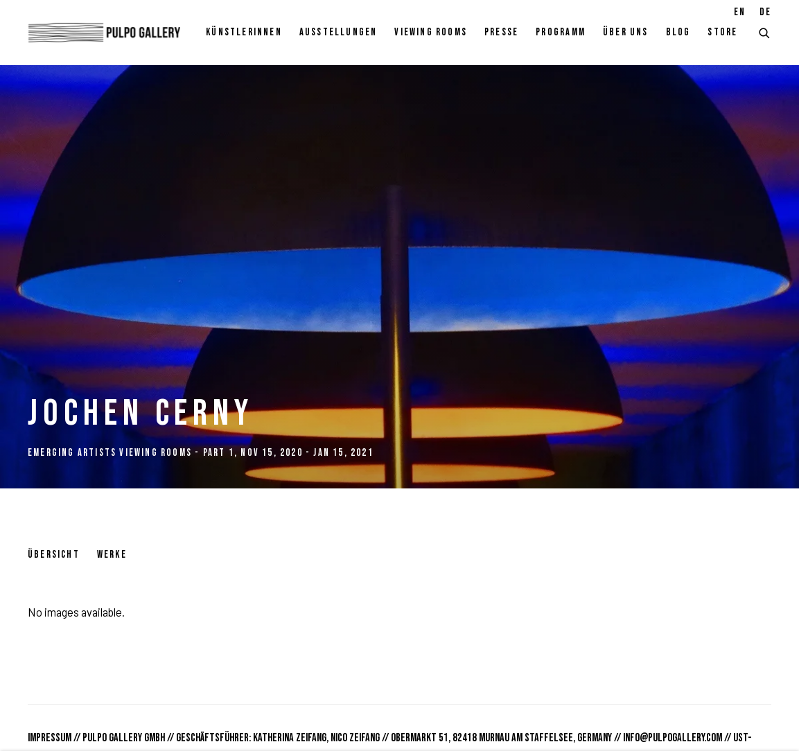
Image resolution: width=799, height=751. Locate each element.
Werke (112, 554)
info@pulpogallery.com (672, 738)
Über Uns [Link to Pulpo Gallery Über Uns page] (626, 32)
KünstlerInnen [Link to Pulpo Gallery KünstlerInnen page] (244, 32)
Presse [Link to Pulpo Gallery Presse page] (501, 32)
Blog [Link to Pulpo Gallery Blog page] (678, 32)
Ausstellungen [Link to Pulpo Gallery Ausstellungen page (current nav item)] (338, 32)
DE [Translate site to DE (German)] (765, 12)
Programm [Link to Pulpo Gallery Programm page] (561, 32)
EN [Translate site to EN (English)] (740, 12)
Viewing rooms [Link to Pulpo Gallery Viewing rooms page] (430, 32)
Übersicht (54, 554)
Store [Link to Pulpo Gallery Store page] (722, 32)
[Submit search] (765, 31)
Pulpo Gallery (104, 32)
